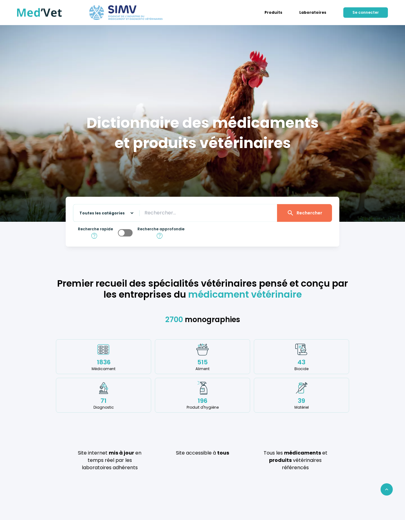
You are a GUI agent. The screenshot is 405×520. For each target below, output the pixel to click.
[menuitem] (273, 12)
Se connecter (365, 12)
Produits (273, 12)
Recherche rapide (95, 229)
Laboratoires (312, 12)
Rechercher (304, 213)
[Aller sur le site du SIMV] (125, 12)
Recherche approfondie (160, 229)
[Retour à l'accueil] (39, 12)
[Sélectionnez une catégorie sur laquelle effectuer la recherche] (103, 213)
